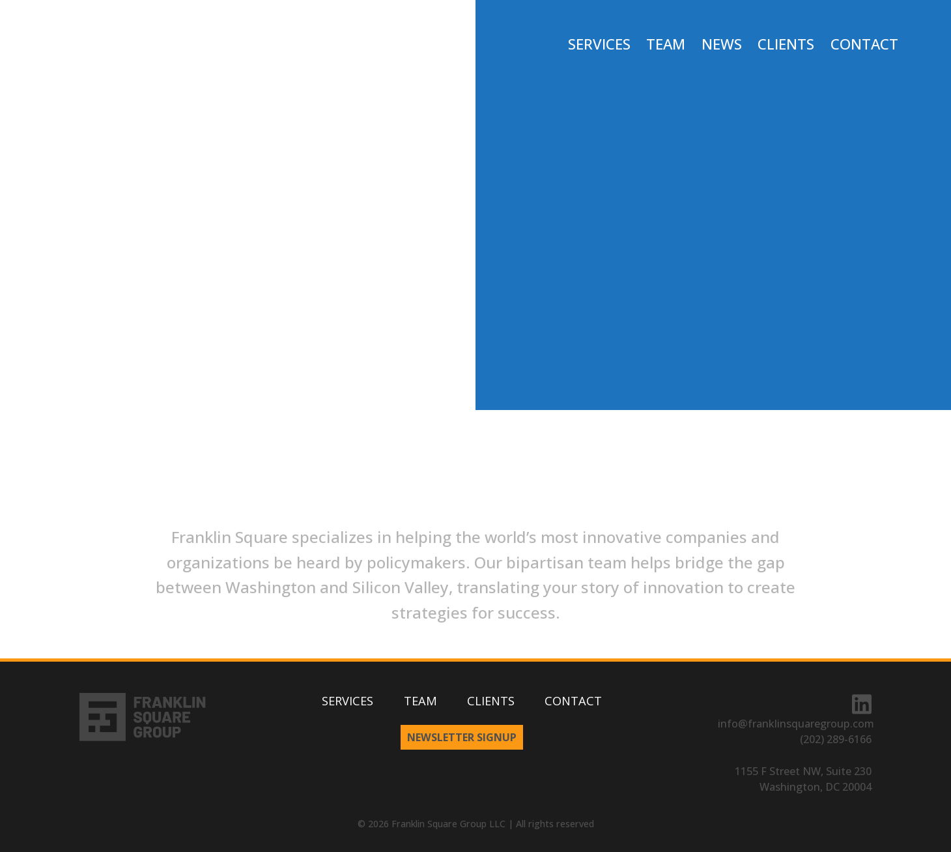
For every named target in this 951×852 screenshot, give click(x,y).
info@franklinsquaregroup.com (796, 723)
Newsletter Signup (462, 737)
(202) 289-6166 (836, 739)
